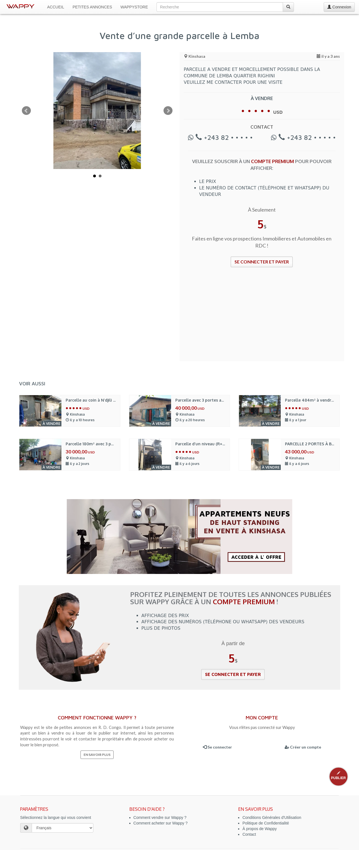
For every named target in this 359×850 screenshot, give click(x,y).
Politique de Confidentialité (265, 823)
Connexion (339, 7)
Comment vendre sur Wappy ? (160, 817)
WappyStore (134, 7)
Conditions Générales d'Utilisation (271, 817)
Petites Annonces (92, 7)
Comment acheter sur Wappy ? (161, 823)
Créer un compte (303, 747)
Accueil (55, 7)
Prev (26, 110)
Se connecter (217, 747)
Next (168, 110)
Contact (249, 834)
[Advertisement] (262, 318)
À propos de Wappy (259, 828)
